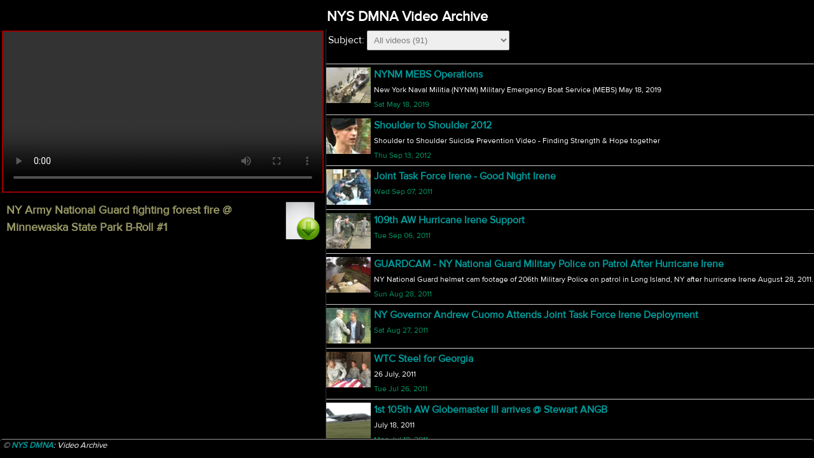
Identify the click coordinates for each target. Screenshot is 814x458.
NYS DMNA (32, 445)
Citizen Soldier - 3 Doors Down (442, 341)
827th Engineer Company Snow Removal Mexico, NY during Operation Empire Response (571, 297)
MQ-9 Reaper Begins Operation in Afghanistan (477, 426)
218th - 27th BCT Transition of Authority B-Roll (475, 119)
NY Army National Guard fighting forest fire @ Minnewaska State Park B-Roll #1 (546, 75)
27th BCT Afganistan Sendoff (438, 207)
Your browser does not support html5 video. (163, 112)
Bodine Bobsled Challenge (433, 164)
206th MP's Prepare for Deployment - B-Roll (470, 385)
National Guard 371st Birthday (439, 253)
